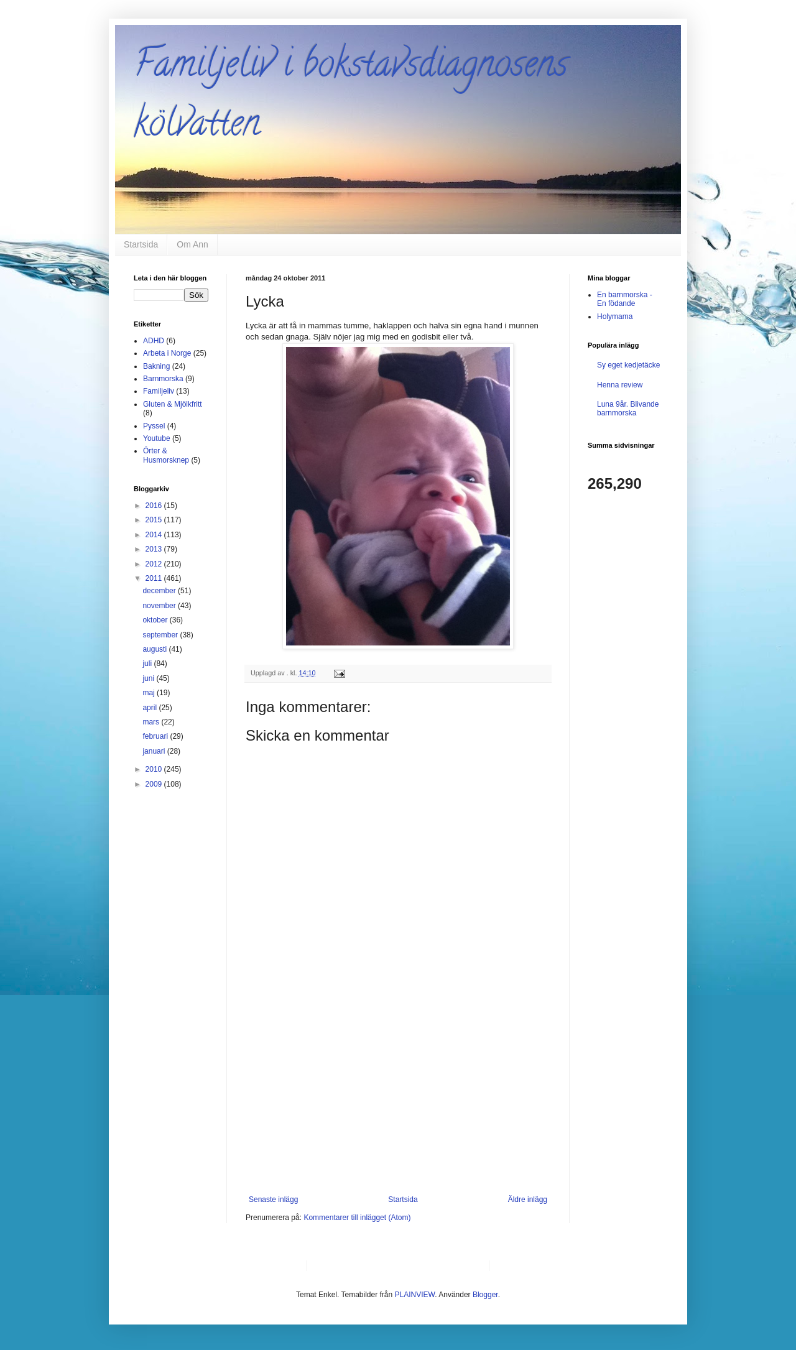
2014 (155, 534)
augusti (155, 649)
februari (156, 736)
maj (149, 692)
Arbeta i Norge (167, 353)
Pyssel (154, 426)
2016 (155, 505)
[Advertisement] (398, 1102)
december (160, 590)
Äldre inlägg (527, 1199)
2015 (155, 519)
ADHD (153, 340)
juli (148, 663)
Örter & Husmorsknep (166, 455)
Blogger (485, 1294)
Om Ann (192, 244)
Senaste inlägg (273, 1199)
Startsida (141, 244)
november (160, 605)
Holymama (614, 316)
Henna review (619, 385)
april (150, 707)
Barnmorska (163, 378)
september (161, 635)
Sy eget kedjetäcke (628, 365)
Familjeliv (158, 391)
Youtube (156, 438)
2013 (155, 549)
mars (151, 722)
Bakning (156, 366)
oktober (155, 620)
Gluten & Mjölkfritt (172, 404)
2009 (155, 784)
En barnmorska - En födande (624, 299)
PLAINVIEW (415, 1294)
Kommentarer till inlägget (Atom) (356, 1217)
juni (149, 678)
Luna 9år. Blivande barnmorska (628, 408)
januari (154, 751)
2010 (155, 769)
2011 (155, 578)
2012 (155, 564)
